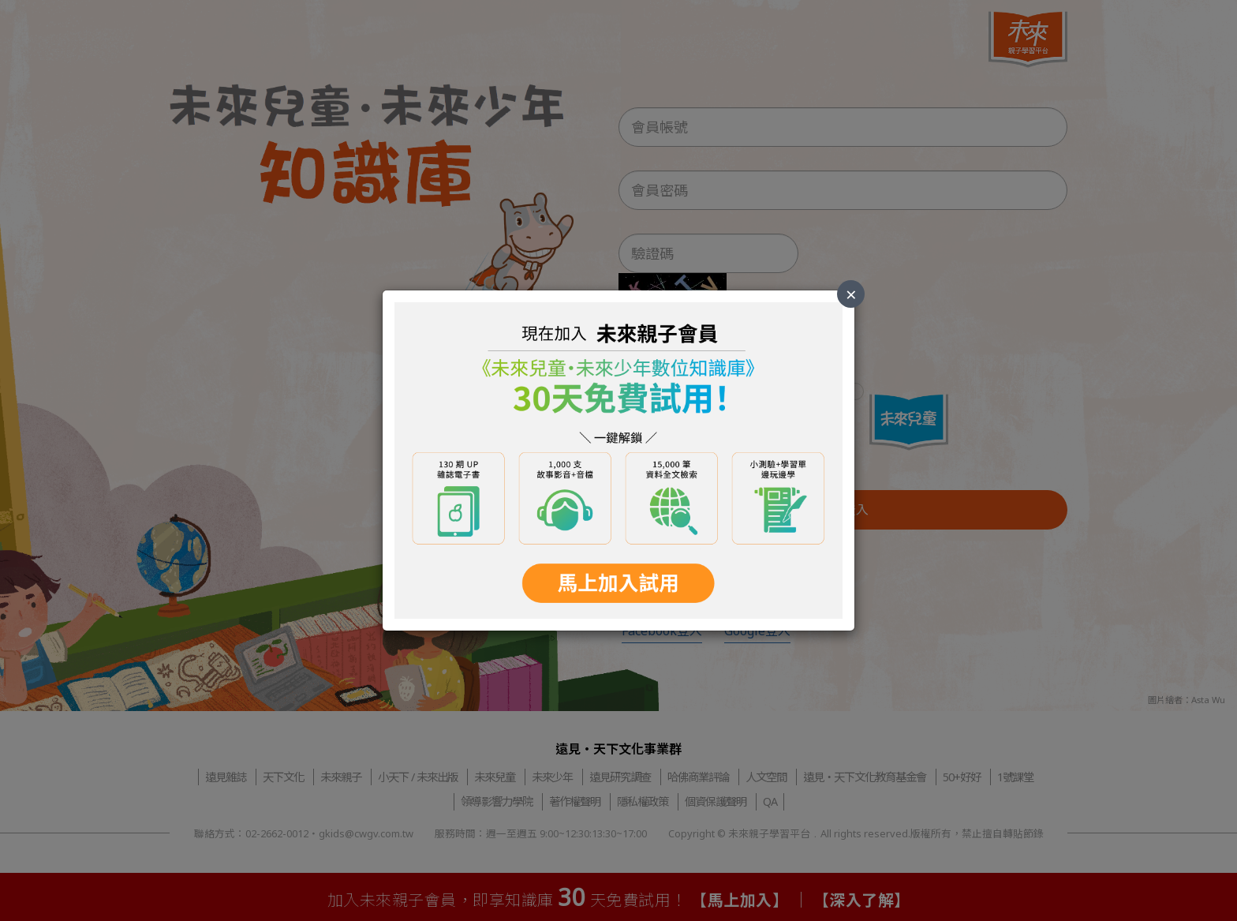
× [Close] (851, 294)
